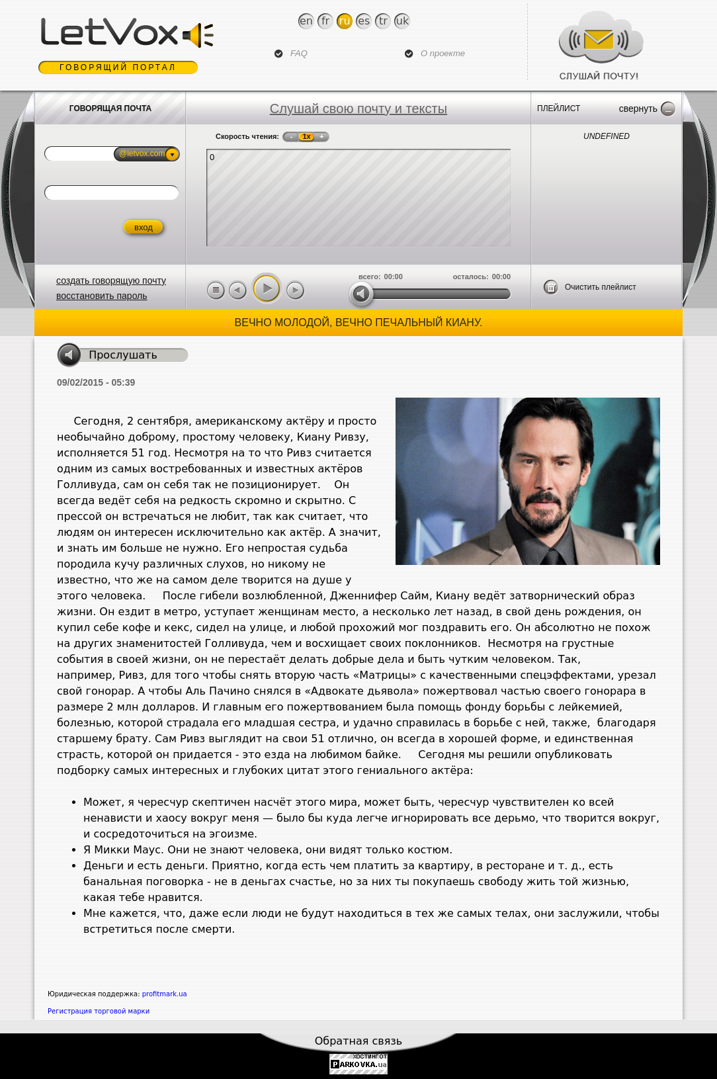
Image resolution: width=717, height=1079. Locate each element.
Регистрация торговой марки (98, 1011)
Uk (402, 21)
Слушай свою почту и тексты (358, 108)
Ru (345, 21)
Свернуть (638, 108)
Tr (383, 21)
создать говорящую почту (111, 280)
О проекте (443, 53)
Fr (325, 21)
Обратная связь (359, 1041)
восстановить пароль (102, 295)
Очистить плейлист (600, 287)
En (306, 21)
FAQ (299, 53)
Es (364, 21)
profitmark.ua (164, 994)
